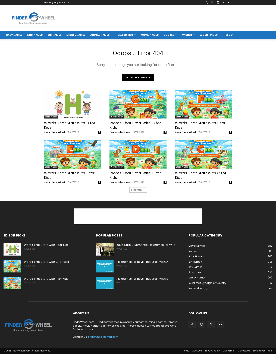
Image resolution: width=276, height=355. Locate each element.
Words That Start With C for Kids (200, 176)
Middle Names (75, 35)
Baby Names (14, 35)
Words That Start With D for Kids (135, 176)
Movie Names (150, 35)
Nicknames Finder (262, 351)
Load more (138, 190)
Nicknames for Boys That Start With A (142, 263)
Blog (230, 35)
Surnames (54, 35)
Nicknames (35, 35)
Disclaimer (228, 351)
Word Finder (210, 35)
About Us (197, 351)
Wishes (188, 35)
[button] (206, 2)
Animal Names (101, 35)
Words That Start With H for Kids (69, 126)
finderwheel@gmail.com (103, 338)
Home (186, 351)
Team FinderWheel (54, 133)
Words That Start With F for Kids (200, 126)
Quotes (170, 35)
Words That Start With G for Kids (135, 126)
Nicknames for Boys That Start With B (142, 280)
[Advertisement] (208, 18)
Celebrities (126, 35)
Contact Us (244, 351)
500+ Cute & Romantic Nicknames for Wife (145, 246)
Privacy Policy (212, 351)
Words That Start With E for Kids (69, 176)
